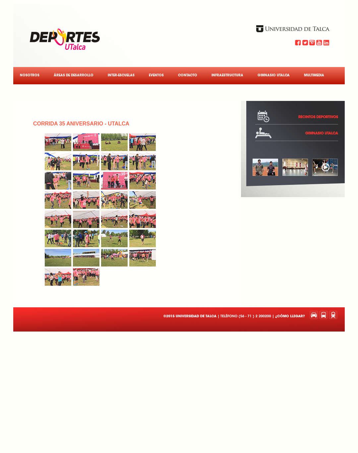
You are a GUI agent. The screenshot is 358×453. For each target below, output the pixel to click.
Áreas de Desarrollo (73, 75)
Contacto (187, 75)
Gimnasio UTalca (274, 75)
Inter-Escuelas (121, 75)
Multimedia (314, 75)
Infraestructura (227, 75)
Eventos (156, 75)
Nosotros (29, 75)
